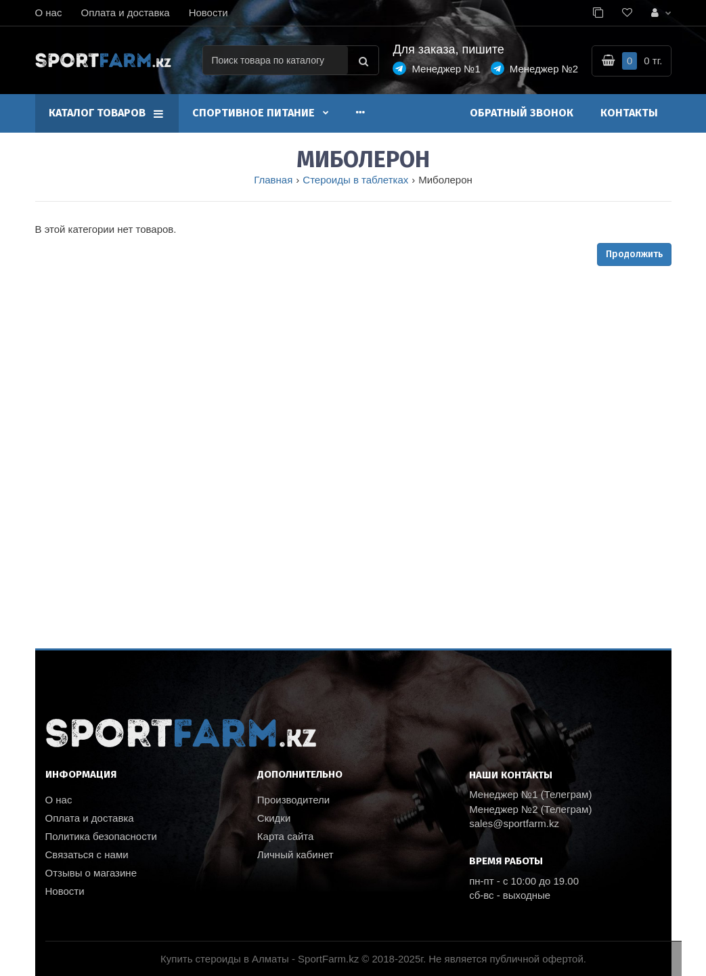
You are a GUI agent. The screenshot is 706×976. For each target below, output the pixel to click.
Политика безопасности (101, 836)
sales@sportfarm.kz (514, 823)
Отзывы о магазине (91, 873)
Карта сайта (285, 836)
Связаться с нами (87, 854)
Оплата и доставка (125, 12)
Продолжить (634, 254)
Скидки (273, 818)
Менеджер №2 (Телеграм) (530, 809)
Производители (293, 799)
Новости (208, 12)
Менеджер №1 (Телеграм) (530, 794)
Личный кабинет (295, 854)
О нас (48, 12)
